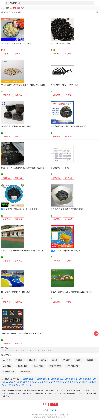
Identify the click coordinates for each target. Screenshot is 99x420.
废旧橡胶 (32, 360)
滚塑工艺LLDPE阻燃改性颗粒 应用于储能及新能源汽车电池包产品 (28, 168)
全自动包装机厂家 (45, 382)
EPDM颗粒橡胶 (8, 372)
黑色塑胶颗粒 (25, 372)
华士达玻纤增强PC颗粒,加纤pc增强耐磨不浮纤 (69, 126)
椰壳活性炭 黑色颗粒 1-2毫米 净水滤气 (21, 209)
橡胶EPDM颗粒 (55, 366)
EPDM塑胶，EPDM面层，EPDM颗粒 (16, 292)
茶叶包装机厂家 (60, 382)
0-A (2, 350)
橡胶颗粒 (90, 360)
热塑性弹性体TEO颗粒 (60, 168)
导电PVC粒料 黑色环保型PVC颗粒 (64, 85)
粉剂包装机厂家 (38, 379)
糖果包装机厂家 (74, 382)
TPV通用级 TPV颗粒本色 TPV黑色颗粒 (16, 44)
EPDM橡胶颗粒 (72, 366)
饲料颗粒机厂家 (14, 385)
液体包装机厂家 (52, 379)
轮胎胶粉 (66, 360)
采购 (96, 333)
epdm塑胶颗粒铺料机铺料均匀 (67, 251)
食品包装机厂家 (66, 379)
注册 (54, 404)
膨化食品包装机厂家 (28, 382)
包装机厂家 (26, 379)
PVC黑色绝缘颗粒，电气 (61, 44)
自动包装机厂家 (80, 379)
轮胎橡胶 (19, 360)
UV (45, 350)
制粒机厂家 (86, 382)
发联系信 (6, 54)
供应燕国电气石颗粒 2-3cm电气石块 (16, 126)
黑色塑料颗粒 (38, 366)
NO (31, 350)
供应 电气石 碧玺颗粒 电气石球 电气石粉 (67, 209)
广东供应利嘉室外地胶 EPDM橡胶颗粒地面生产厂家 (22, 251)
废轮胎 (43, 360)
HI (19, 350)
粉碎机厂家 (26, 385)
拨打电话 (19, 54)
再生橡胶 (6, 360)
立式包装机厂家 (12, 382)
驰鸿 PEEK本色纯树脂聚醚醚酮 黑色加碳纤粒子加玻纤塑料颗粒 (26, 85)
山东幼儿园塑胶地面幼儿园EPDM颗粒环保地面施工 (71, 292)
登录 (45, 404)
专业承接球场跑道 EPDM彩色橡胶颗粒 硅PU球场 (21, 333)
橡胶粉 (78, 360)
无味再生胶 (7, 366)
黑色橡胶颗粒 (22, 366)
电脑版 (54, 410)
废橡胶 (54, 360)
